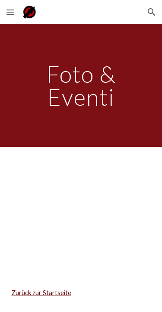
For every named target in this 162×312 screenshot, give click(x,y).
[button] (10, 12)
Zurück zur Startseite (41, 292)
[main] (81, 85)
